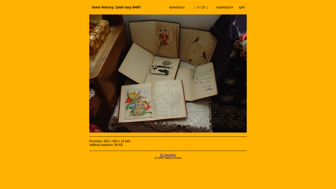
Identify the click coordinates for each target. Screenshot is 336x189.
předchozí (177, 7)
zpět (242, 7)
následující (224, 7)
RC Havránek (168, 155)
